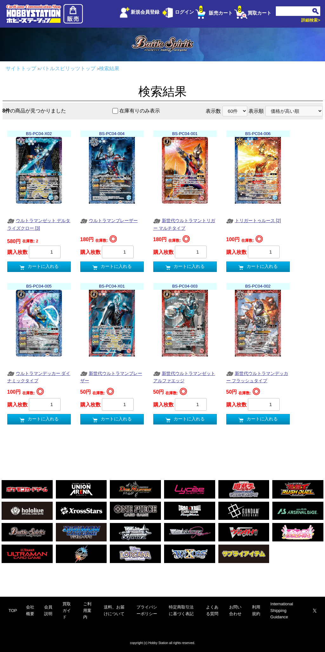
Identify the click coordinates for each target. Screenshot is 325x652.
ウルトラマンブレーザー (109, 221)
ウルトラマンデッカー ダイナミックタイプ (38, 377)
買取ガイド (67, 610)
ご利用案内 (87, 610)
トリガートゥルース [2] (253, 221)
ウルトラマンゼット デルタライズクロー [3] (38, 224)
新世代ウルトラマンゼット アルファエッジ (184, 377)
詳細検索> (310, 20)
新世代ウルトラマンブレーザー (111, 377)
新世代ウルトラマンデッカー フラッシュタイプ (257, 377)
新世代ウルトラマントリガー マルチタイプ (184, 224)
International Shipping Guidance (281, 610)
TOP (13, 610)
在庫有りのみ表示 (139, 110)
